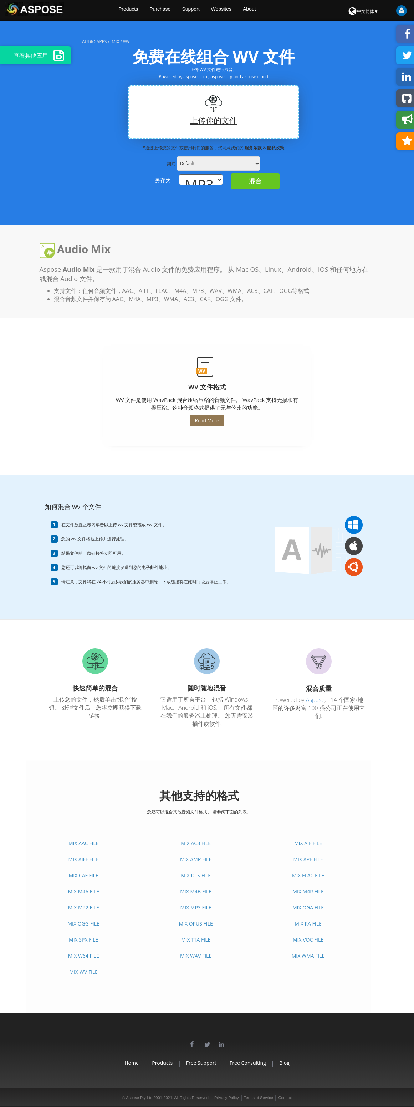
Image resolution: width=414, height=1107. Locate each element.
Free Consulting (255, 1062)
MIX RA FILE (308, 923)
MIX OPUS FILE (196, 923)
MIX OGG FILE (83, 923)
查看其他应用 (39, 55)
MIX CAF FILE (83, 875)
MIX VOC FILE (308, 939)
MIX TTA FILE (195, 939)
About (264, 11)
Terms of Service (258, 1098)
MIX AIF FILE (308, 843)
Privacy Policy (226, 1098)
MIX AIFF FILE (83, 859)
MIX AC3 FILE (196, 843)
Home (117, 1062)
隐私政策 (275, 148)
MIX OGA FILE (308, 907)
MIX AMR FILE (195, 859)
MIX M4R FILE (307, 891)
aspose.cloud (255, 77)
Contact (285, 1098)
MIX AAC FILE (83, 843)
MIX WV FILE (84, 971)
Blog (299, 1062)
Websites (235, 11)
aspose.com (195, 77)
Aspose (315, 700)
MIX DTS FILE (196, 875)
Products (139, 11)
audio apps (94, 42)
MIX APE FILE (308, 859)
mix (115, 42)
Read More (207, 420)
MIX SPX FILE (83, 939)
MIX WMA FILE (308, 955)
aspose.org (221, 77)
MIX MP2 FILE (83, 907)
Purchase (172, 11)
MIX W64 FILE (83, 955)
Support (204, 11)
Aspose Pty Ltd (139, 1098)
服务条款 (254, 148)
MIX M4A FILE (83, 891)
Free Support (201, 1062)
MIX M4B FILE (195, 891)
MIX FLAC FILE (308, 875)
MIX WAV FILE (195, 955)
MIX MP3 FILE (195, 907)
